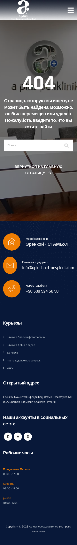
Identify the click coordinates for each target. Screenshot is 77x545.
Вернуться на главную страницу (38, 170)
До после (12, 352)
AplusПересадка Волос (43, 526)
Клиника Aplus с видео (21, 345)
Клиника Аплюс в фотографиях (26, 337)
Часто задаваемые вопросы (24, 360)
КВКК (10, 368)
